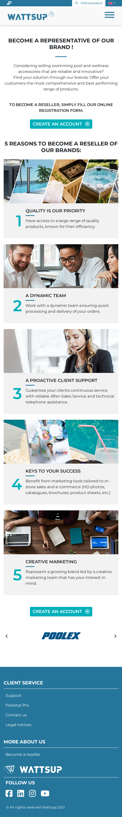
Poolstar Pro (17, 705)
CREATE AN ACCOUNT (61, 123)
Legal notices (18, 724)
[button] (111, 3)
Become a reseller (23, 754)
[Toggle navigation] (109, 15)
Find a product (89, 3)
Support (14, 695)
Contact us (16, 715)
